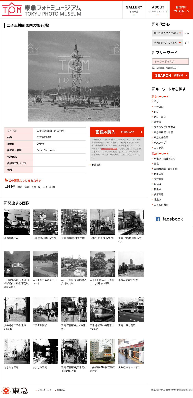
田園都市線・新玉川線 (166, 168)
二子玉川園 (49, 187)
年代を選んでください (166, 33)
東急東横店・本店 (163, 132)
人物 (34, 187)
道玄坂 (157, 122)
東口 (156, 111)
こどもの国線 (161, 204)
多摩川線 (158, 194)
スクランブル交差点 (164, 127)
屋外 (26, 187)
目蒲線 (157, 184)
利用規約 (96, 164)
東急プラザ (160, 142)
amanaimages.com (109, 149)
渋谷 (156, 101)
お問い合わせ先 (44, 390)
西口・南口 (160, 117)
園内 (20, 187)
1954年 (10, 186)
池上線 (157, 199)
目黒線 (157, 189)
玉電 (156, 163)
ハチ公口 (158, 106)
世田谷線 (158, 174)
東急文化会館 (161, 137)
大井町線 (158, 179)
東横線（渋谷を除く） (166, 158)
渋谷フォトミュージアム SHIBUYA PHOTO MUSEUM (41, 9)
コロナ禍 (158, 147)
